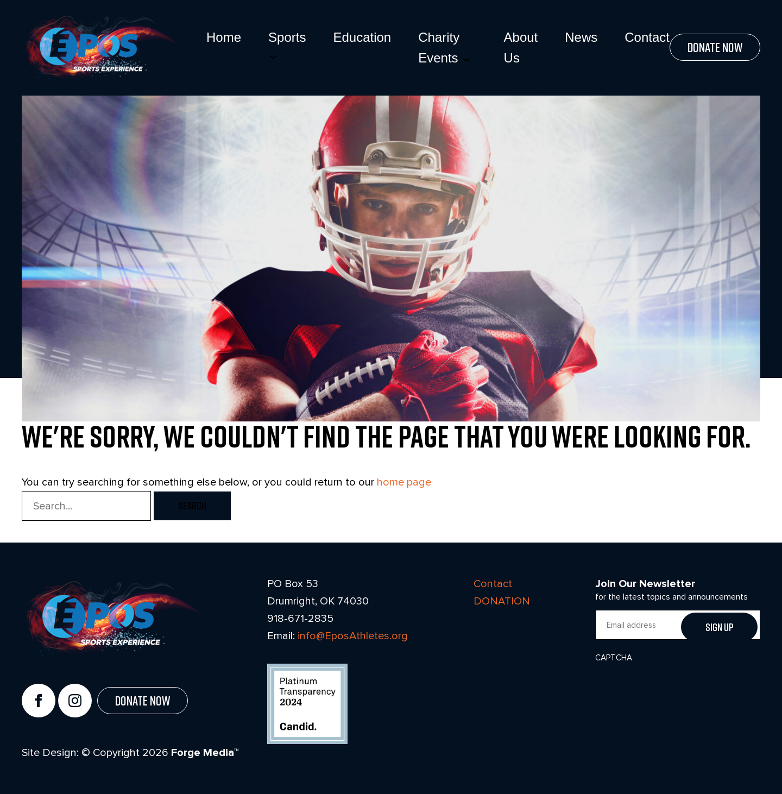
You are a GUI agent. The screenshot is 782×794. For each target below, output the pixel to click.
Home (223, 37)
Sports (287, 37)
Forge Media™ (205, 752)
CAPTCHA (613, 658)
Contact (647, 37)
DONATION (502, 601)
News (581, 37)
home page (404, 482)
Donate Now (715, 47)
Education (362, 37)
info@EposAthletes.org (353, 635)
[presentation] (677, 690)
